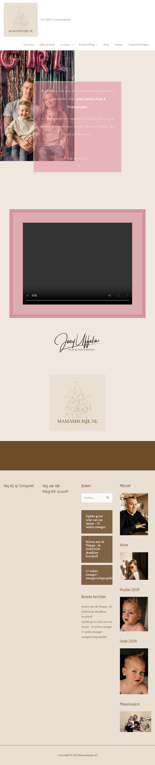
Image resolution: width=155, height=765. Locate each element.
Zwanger (65, 44)
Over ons (28, 44)
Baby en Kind (47, 44)
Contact (118, 44)
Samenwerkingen (138, 44)
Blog (106, 44)
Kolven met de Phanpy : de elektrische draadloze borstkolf (96, 611)
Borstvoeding (86, 44)
